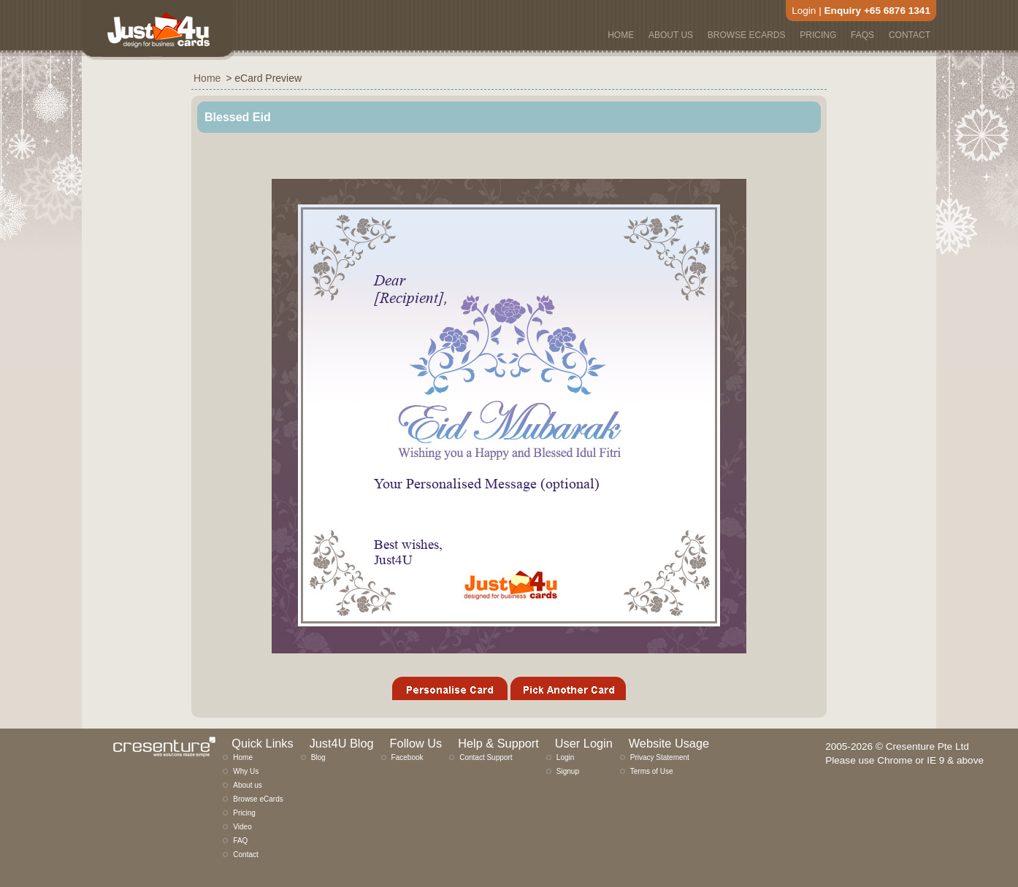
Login (804, 10)
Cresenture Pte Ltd (927, 746)
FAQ (240, 841)
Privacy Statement (659, 757)
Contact (245, 854)
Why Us (246, 771)
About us (247, 785)
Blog (318, 757)
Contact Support (485, 757)
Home (243, 757)
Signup (567, 771)
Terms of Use (651, 771)
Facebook (407, 757)
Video (242, 827)
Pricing (244, 813)
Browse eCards (258, 799)
